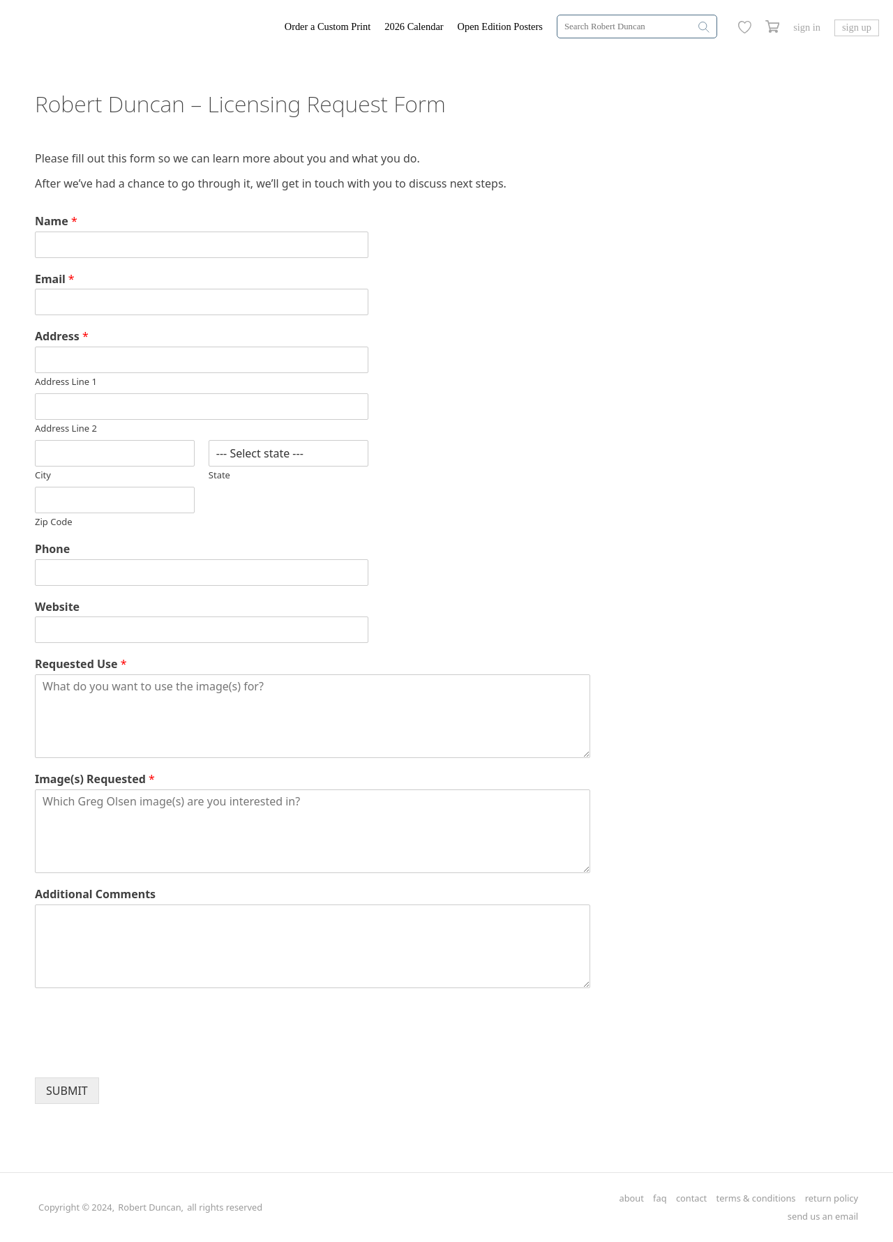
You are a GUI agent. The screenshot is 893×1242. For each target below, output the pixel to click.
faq (659, 1198)
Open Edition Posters (500, 26)
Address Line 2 (66, 428)
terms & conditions (756, 1198)
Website (57, 607)
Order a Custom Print (328, 26)
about (631, 1198)
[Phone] (201, 572)
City (43, 475)
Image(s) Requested (95, 779)
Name (56, 221)
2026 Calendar (413, 26)
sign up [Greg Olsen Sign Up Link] (856, 27)
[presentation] (141, 1054)
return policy (831, 1198)
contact (691, 1198)
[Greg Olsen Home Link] (149, 28)
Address (62, 336)
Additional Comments (95, 894)
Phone (52, 549)
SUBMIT (67, 1090)
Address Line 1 (66, 382)
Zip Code (54, 522)
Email (55, 279)
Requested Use (81, 664)
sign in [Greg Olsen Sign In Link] (806, 27)
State (219, 475)
